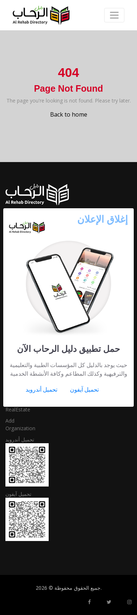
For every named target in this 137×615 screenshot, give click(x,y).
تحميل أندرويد (41, 389)
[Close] (102, 219)
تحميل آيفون (84, 389)
